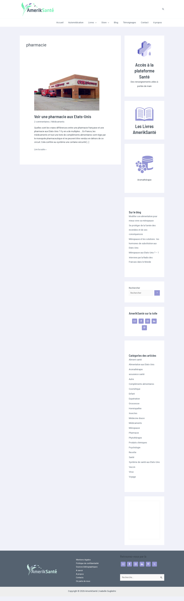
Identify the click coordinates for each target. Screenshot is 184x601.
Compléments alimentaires (142, 384)
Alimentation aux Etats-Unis (142, 364)
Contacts (79, 582)
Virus (131, 476)
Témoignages (130, 22)
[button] (163, 9)
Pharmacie (134, 433)
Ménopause (134, 428)
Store (107, 22)
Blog (118, 22)
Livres (95, 22)
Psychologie (135, 447)
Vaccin (132, 471)
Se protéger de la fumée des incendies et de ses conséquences (142, 229)
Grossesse (134, 403)
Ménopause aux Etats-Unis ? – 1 (144, 252)
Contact (145, 22)
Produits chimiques (138, 442)
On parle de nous (83, 586)
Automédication (79, 22)
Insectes (133, 413)
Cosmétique (135, 389)
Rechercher (134, 288)
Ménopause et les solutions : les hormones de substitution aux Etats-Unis (144, 243)
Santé (131, 457)
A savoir (79, 575)
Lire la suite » (40, 149)
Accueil (63, 22)
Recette (132, 452)
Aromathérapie (136, 369)
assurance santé (137, 374)
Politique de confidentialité (87, 568)
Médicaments (58, 121)
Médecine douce (137, 418)
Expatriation (134, 399)
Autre (131, 379)
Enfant (132, 394)
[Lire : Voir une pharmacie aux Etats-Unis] (66, 88)
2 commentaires (42, 121)
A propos (158, 22)
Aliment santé (135, 359)
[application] (98, 22)
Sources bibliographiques (87, 571)
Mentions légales (83, 564)
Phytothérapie (135, 438)
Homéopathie (135, 408)
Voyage (132, 481)
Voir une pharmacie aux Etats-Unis (63, 116)
